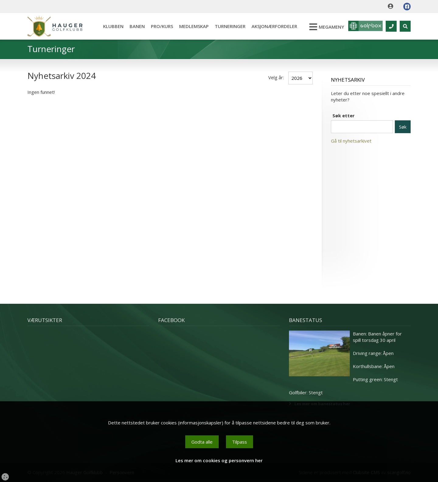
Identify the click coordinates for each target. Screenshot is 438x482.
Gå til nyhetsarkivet (351, 141)
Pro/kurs (160, 26)
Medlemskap (192, 26)
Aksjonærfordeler (272, 26)
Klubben (111, 26)
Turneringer (228, 26)
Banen (135, 26)
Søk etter (343, 115)
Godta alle (202, 442)
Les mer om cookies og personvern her (219, 460)
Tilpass (239, 442)
